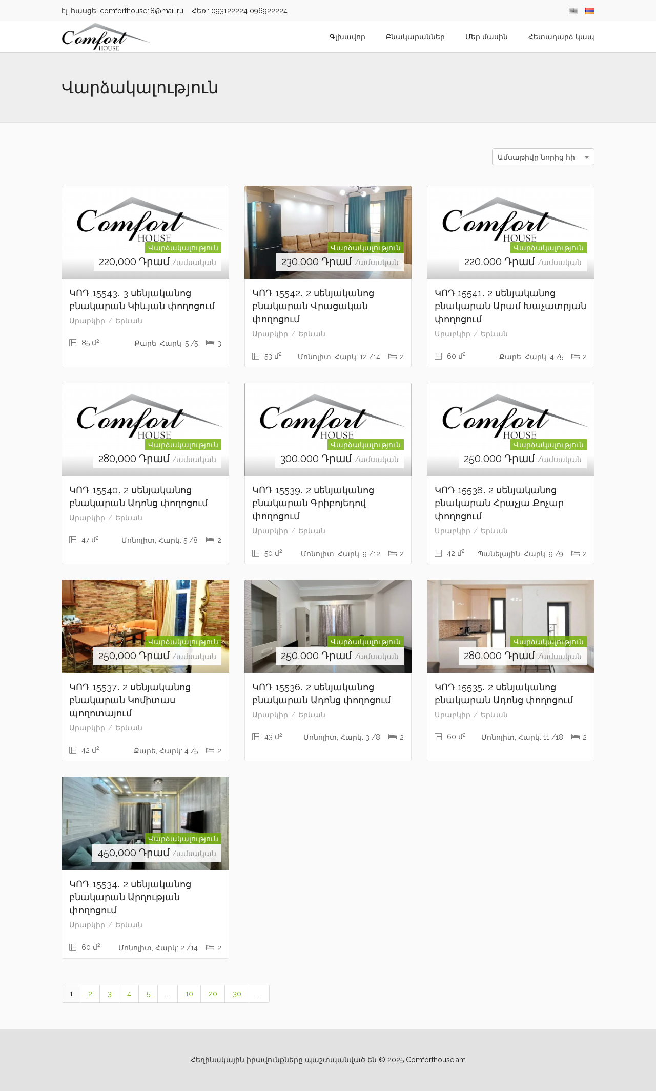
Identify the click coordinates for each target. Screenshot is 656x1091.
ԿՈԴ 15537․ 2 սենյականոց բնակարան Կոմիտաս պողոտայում (130, 700)
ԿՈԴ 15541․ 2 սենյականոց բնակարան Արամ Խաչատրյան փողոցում (510, 306)
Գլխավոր (347, 37)
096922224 (269, 11)
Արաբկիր (87, 321)
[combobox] (543, 156)
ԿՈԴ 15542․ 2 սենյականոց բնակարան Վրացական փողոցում (313, 306)
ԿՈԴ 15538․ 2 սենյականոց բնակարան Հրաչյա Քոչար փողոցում (499, 503)
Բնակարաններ (415, 37)
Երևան (128, 321)
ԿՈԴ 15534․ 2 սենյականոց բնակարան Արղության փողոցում (130, 897)
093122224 (230, 11)
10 (189, 994)
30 (237, 994)
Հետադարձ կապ (561, 37)
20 (213, 994)
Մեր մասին (486, 37)
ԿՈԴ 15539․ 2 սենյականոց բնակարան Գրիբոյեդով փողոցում (313, 503)
